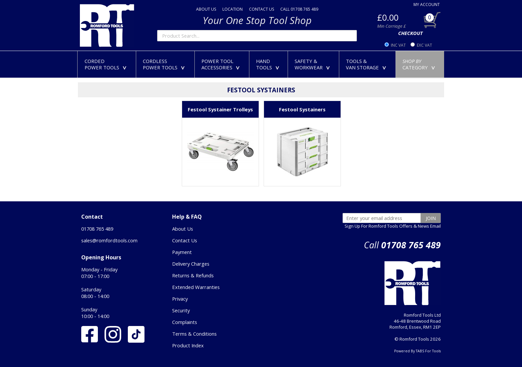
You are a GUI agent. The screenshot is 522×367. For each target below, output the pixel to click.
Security (181, 310)
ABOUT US (206, 9)
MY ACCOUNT (426, 4)
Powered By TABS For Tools (417, 351)
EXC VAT (424, 45)
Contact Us (184, 240)
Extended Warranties (196, 287)
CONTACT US (261, 9)
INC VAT (398, 45)
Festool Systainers (302, 109)
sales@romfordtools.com (109, 240)
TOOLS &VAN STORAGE (367, 64)
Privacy (180, 298)
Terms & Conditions (194, 333)
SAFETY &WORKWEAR (314, 64)
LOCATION (232, 9)
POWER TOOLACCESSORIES (221, 64)
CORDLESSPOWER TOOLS (165, 64)
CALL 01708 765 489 (299, 9)
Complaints (184, 322)
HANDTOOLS (269, 64)
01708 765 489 (97, 228)
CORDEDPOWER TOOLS (107, 64)
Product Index (188, 345)
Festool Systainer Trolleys (220, 109)
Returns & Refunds (193, 275)
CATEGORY (420, 64)
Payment (182, 252)
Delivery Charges (190, 263)
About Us (182, 228)
